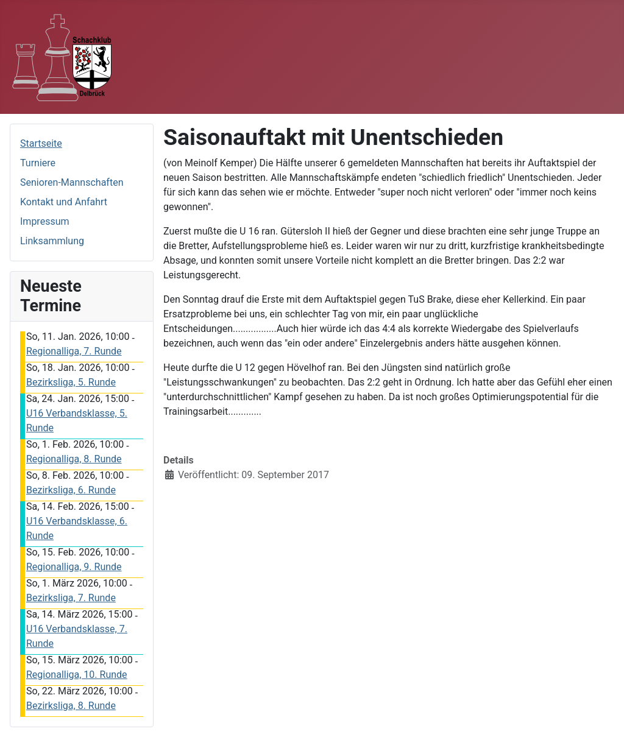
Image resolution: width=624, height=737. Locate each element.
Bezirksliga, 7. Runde (71, 598)
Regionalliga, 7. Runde (74, 351)
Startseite (41, 143)
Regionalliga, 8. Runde (74, 459)
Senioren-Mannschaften (71, 182)
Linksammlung (52, 241)
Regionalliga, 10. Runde (76, 674)
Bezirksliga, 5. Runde (71, 382)
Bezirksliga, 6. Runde (71, 490)
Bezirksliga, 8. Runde (71, 705)
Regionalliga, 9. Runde (74, 567)
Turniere (37, 163)
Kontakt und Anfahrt (63, 202)
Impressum (44, 221)
